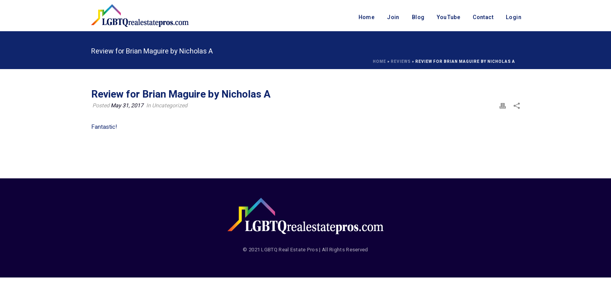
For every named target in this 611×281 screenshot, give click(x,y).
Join (393, 17)
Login (513, 17)
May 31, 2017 (127, 105)
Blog (418, 17)
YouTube (448, 17)
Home (366, 17)
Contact (483, 17)
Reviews (401, 61)
